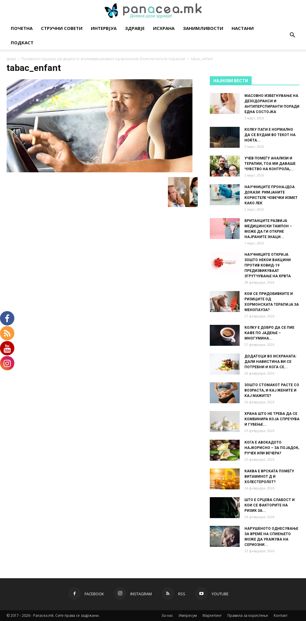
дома (11, 58)
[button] (292, 36)
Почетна (22, 28)
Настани (243, 28)
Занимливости (203, 28)
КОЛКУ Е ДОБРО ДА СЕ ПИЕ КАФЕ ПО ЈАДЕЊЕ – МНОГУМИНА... (269, 332)
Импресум (188, 615)
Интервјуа (104, 28)
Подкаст (22, 42)
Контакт (280, 615)
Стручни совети (61, 28)
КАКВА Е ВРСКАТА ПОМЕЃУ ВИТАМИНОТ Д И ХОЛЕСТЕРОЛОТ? (269, 476)
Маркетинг (212, 615)
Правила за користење (247, 615)
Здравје (135, 28)
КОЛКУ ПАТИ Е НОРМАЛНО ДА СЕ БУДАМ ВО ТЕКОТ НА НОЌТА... (270, 134)
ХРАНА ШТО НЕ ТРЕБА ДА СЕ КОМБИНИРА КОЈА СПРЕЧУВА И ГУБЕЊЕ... (271, 419)
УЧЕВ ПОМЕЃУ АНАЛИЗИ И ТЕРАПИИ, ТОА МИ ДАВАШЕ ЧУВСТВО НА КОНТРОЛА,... (270, 163)
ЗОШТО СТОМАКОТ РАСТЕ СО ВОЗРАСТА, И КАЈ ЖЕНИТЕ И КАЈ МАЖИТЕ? (271, 390)
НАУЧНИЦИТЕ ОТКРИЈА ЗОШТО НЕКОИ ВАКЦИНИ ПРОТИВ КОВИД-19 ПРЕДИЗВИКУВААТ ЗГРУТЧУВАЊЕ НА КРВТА (267, 265)
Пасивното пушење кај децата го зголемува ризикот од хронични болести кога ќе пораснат (103, 58)
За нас (167, 615)
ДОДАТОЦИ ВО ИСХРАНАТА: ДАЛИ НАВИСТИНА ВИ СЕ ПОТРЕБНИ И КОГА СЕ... (270, 361)
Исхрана (164, 28)
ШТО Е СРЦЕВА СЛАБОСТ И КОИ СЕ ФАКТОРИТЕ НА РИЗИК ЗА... (269, 505)
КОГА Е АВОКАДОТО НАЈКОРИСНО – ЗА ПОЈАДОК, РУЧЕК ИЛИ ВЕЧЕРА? (271, 447)
